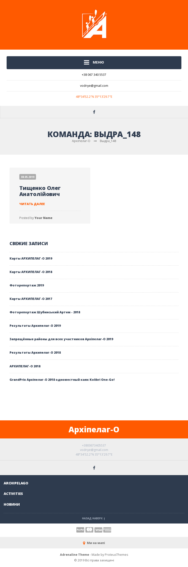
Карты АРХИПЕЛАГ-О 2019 (31, 258)
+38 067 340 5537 (94, 75)
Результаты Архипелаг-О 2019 (35, 326)
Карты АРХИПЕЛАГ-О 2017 (31, 299)
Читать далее (32, 204)
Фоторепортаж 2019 (27, 285)
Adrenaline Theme (74, 555)
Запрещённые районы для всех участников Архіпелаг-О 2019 (61, 339)
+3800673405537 (94, 445)
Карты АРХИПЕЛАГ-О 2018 (31, 272)
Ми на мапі (94, 543)
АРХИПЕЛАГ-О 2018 (25, 366)
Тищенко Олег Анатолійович (40, 191)
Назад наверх (94, 518)
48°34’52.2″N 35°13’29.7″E (94, 97)
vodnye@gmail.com (94, 86)
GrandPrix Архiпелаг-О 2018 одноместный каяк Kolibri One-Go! (62, 380)
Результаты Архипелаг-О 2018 (35, 352)
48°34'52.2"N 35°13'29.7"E (94, 454)
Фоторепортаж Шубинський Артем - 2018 (45, 312)
